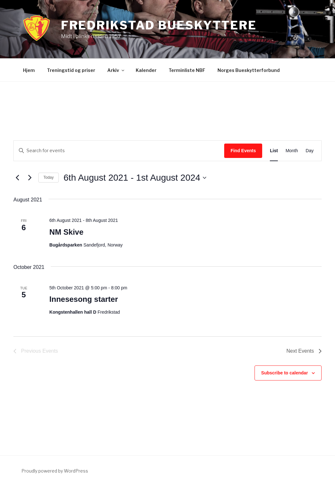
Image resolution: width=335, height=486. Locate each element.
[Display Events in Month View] (292, 151)
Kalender (146, 70)
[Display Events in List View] (274, 151)
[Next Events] (30, 178)
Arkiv (116, 70)
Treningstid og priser (71, 70)
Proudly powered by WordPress (54, 471)
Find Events (243, 150)
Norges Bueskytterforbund (248, 70)
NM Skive (66, 232)
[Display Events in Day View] (310, 151)
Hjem (29, 70)
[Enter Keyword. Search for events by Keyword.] (119, 151)
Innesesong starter (83, 299)
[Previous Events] (17, 178)
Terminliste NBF (187, 70)
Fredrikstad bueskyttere (159, 25)
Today (48, 177)
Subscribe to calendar (284, 372)
